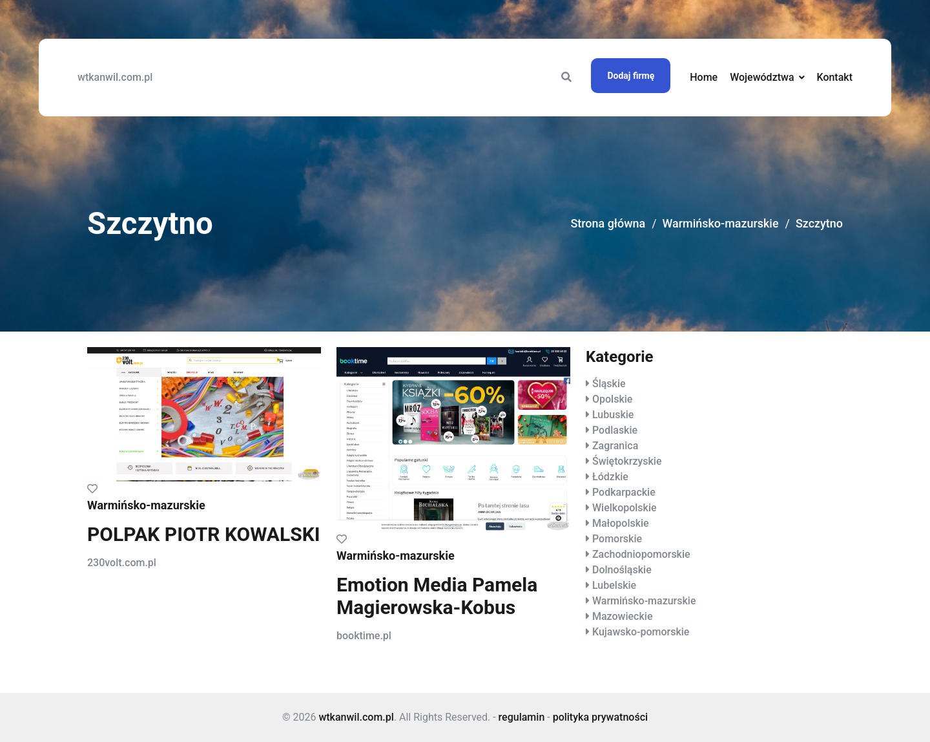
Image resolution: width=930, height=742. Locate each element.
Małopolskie (620, 523)
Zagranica (615, 446)
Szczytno (819, 224)
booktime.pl (363, 636)
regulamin (522, 717)
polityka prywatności (600, 717)
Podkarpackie (624, 492)
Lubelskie (614, 585)
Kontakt (834, 77)
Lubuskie (613, 414)
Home (704, 77)
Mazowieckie (622, 616)
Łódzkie (610, 477)
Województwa (762, 77)
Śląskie (609, 383)
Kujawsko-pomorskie (640, 632)
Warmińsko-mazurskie (720, 224)
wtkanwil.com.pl (115, 77)
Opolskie (612, 399)
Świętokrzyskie (627, 461)
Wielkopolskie (624, 508)
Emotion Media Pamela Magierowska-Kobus (436, 596)
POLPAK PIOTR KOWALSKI (203, 534)
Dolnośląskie (622, 570)
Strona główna (607, 224)
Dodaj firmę (630, 75)
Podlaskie (614, 430)
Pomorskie (617, 539)
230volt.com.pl (121, 562)
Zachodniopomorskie (641, 554)
